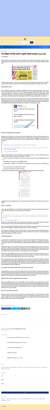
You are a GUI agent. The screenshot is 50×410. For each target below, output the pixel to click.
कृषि (15, 367)
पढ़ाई (28, 367)
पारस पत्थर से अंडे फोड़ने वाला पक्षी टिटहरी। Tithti (14, 347)
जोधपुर (24, 398)
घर (19, 398)
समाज (6, 368)
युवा (41, 367)
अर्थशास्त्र (2, 398)
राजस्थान (43, 367)
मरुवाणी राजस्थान (5, 56)
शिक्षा (46, 367)
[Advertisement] (25, 9)
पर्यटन (30, 367)
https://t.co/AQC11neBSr (10, 149)
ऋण (10, 367)
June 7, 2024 (12, 151)
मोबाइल (10, 305)
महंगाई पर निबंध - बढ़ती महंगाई (12, 352)
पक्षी (26, 367)
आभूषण (4, 367)
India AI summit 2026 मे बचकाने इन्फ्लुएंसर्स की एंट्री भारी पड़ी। (13, 329)
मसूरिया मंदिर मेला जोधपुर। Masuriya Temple (15, 357)
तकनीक (5, 305)
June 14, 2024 (13, 220)
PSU (2, 367)
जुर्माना (5, 51)
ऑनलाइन (12, 367)
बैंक (36, 398)
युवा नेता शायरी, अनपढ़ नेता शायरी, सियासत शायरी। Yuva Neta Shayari (18, 337)
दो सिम (8, 305)
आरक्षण (7, 367)
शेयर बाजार (3, 368)
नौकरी (24, 367)
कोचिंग (15, 398)
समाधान (8, 400)
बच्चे (34, 367)
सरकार (9, 368)
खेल (17, 398)
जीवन (21, 398)
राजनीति (44, 398)
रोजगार (6, 400)
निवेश (22, 367)
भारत (36, 367)
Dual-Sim (13, 305)
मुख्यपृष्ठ (2, 51)
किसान (11, 398)
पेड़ (32, 367)
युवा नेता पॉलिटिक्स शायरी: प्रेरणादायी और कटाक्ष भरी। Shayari (17, 342)
